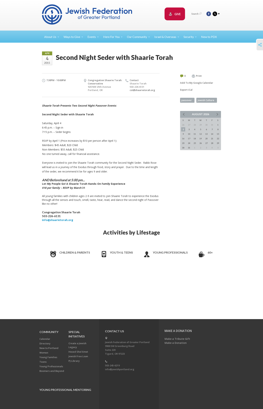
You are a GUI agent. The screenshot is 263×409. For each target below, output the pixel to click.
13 (206, 134)
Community (48, 332)
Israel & (166, 36)
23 (183, 143)
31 (189, 147)
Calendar (44, 339)
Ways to (73, 36)
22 (218, 138)
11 (195, 134)
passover (186, 100)
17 (189, 138)
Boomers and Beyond (51, 371)
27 (206, 143)
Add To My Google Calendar (196, 82)
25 (195, 143)
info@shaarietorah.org (57, 220)
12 (200, 134)
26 (200, 143)
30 (183, 147)
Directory (44, 343)
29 (218, 143)
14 (212, 134)
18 (195, 138)
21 (212, 138)
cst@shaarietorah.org (142, 90)
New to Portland (48, 348)
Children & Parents (74, 252)
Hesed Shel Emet (78, 351)
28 (212, 143)
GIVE (175, 14)
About (51, 36)
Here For (113, 36)
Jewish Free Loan (78, 356)
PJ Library (74, 360)
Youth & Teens (121, 252)
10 (189, 134)
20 (206, 138)
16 (183, 138)
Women (43, 352)
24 (189, 143)
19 (200, 138)
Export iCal (186, 89)
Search (196, 13)
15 (218, 134)
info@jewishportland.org (119, 369)
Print (197, 76)
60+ (210, 252)
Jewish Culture (206, 100)
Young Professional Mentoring (65, 389)
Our (138, 36)
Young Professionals (170, 252)
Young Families (48, 357)
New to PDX (209, 36)
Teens (43, 361)
